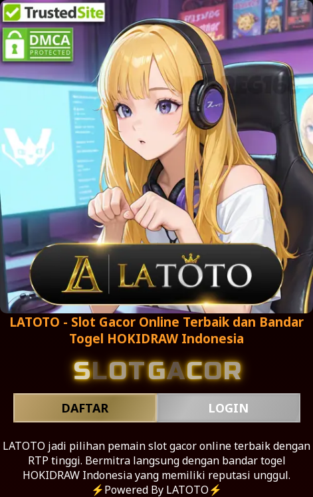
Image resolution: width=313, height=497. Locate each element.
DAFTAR (84, 408)
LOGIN (228, 408)
